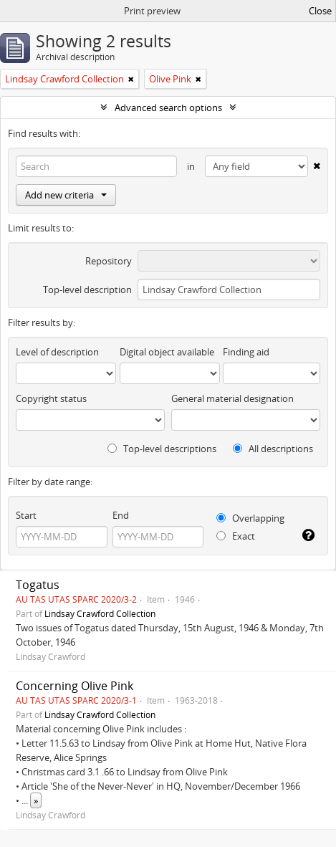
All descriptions (273, 448)
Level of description (57, 351)
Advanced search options (168, 107)
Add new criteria (66, 194)
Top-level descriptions (161, 448)
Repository (108, 260)
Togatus (37, 585)
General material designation (232, 398)
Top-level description (87, 289)
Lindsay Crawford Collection (99, 613)
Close (320, 10)
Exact (235, 536)
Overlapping (250, 518)
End (120, 515)
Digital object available (167, 351)
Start (26, 515)
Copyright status (51, 398)
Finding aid (246, 351)
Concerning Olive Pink (74, 686)
